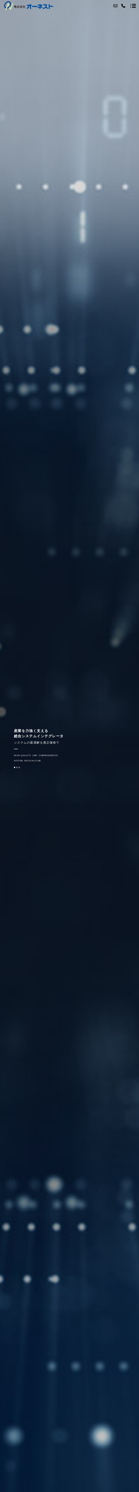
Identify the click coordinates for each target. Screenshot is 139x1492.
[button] (14, 767)
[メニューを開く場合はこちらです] (133, 6)
